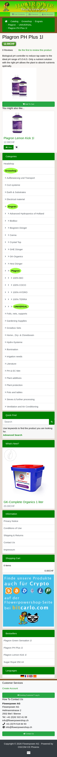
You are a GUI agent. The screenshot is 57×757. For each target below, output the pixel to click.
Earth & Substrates (15, 192)
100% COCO (15, 285)
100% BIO (14, 278)
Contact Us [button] (28, 734)
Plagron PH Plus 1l (17, 28)
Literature (10, 363)
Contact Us (9, 542)
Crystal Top (13, 242)
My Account (47, 14)
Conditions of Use (13, 528)
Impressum (9, 549)
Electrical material (15, 199)
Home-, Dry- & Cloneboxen (19, 335)
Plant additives (13, 378)
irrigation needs (13, 356)
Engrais (39, 21)
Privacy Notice (11, 521)
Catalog (14, 21)
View (9, 147)
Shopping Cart (13, 558)
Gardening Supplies (16, 321)
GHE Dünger (14, 249)
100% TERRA (16, 299)
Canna (10, 235)
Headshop (9, 163)
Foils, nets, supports (16, 313)
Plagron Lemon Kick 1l (19, 138)
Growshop (26, 21)
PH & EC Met (12, 370)
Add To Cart (28, 104)
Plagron (12, 24)
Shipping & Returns (13, 535)
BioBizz (11, 220)
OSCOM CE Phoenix (28, 747)
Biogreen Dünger (16, 228)
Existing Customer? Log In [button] (28, 695)
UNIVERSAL (25, 24)
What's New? (12, 443)
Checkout (33, 14)
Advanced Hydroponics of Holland (24, 213)
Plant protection (13, 385)
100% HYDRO (16, 292)
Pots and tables (13, 392)
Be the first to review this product (35, 50)
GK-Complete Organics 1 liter (23, 502)
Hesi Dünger (13, 263)
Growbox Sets (13, 328)
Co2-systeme (12, 185)
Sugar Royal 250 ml (14, 662)
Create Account (10, 688)
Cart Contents (18, 14)
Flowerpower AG (30, 743)
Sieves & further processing (20, 399)
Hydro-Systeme (13, 342)
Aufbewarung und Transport (20, 178)
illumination (11, 349)
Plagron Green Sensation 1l (18, 640)
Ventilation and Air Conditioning (21, 406)
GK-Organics (14, 256)
